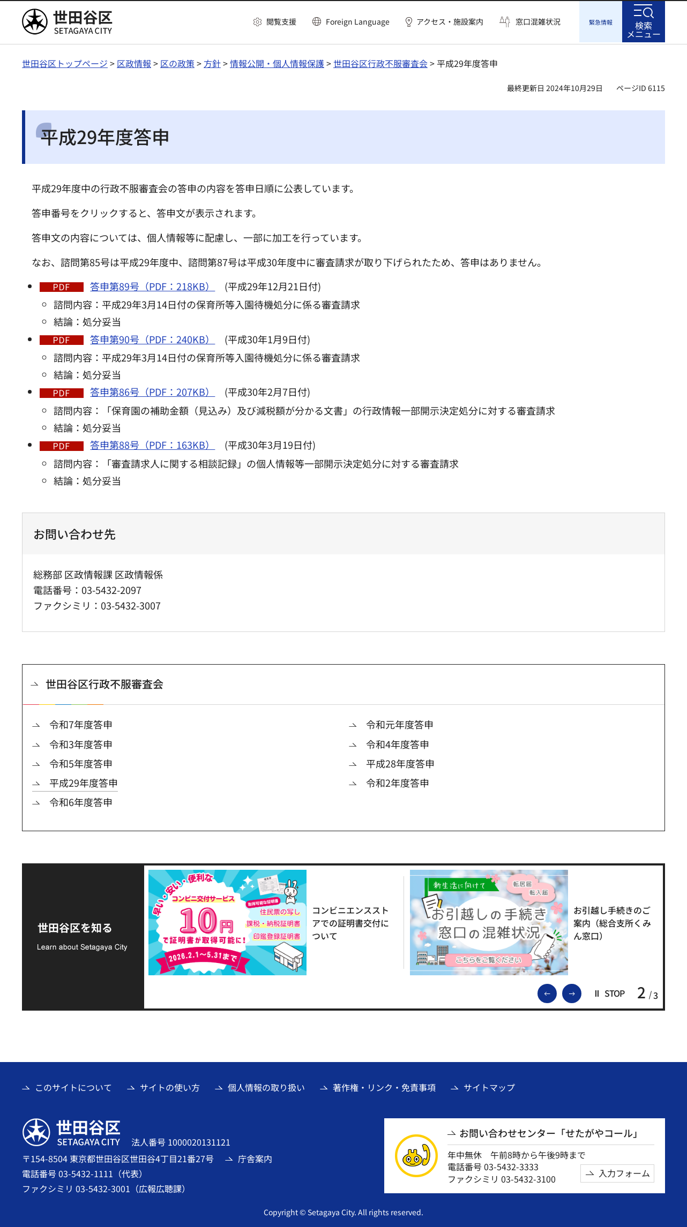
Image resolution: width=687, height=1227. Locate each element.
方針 (212, 61)
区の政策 (177, 61)
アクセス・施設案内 (449, 22)
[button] (274, 22)
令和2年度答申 (397, 781)
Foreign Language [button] (358, 21)
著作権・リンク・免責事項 (384, 1085)
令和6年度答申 (81, 800)
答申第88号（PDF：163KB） (152, 443)
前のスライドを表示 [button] (556, 991)
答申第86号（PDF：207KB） (152, 390)
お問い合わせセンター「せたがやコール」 (551, 1131)
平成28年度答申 (400, 762)
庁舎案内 (255, 1157)
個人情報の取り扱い (266, 1085)
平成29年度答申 (83, 781)
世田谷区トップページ (65, 61)
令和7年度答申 (81, 722)
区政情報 (134, 61)
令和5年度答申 (81, 762)
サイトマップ (489, 1085)
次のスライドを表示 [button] (580, 991)
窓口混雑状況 (538, 22)
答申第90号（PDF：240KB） (152, 337)
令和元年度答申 (400, 722)
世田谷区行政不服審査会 (380, 61)
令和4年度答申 (397, 742)
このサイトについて (73, 1085)
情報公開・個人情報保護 (277, 61)
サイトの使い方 (170, 1085)
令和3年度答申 (81, 742)
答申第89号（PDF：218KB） (152, 284)
